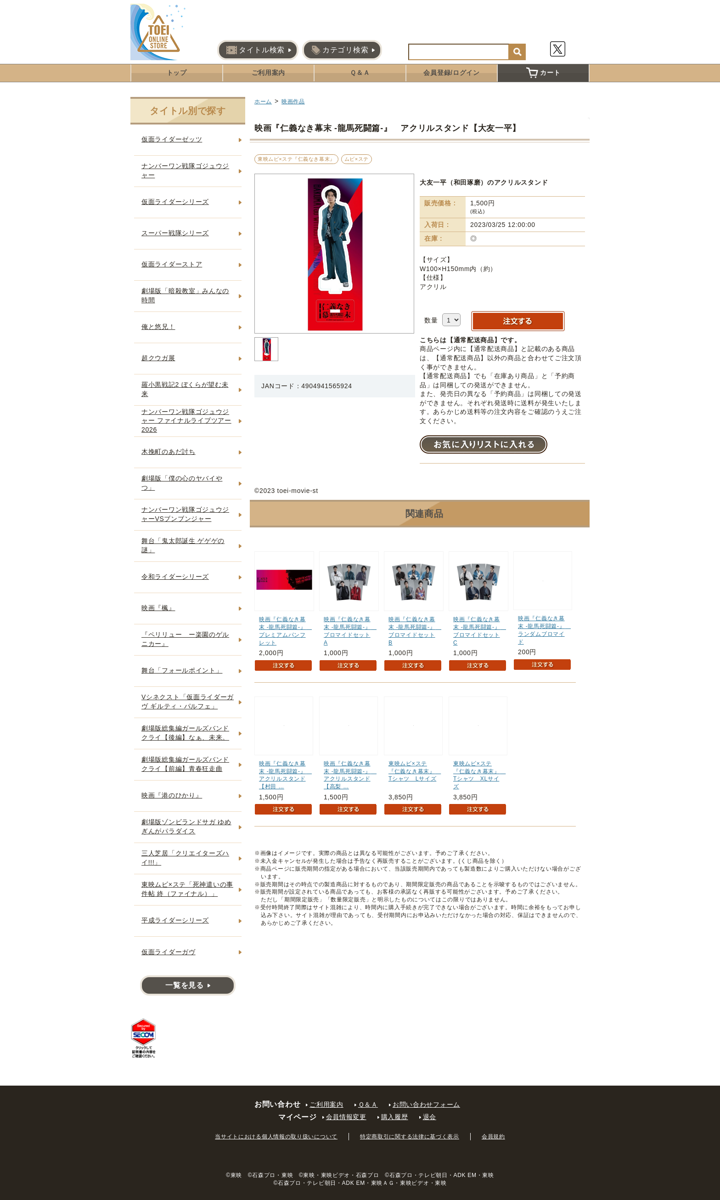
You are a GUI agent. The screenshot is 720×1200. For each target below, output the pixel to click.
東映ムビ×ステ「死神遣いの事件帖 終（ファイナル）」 (187, 889)
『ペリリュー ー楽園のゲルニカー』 (185, 639)
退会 (429, 1117)
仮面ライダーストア (171, 264)
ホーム (263, 101)
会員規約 (493, 1136)
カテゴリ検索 (339, 50)
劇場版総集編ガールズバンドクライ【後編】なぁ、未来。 (185, 733)
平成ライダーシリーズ (175, 920)
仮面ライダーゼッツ (171, 139)
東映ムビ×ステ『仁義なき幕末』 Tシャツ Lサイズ (414, 771)
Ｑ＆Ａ (360, 72)
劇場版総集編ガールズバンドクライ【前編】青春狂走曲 (185, 764)
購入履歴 (394, 1117)
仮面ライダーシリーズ (175, 201)
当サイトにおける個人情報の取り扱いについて (276, 1136)
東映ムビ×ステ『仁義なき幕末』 (296, 159)
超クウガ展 (158, 358)
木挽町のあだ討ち (168, 451)
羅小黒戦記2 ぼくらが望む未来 (184, 389)
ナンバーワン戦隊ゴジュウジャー (185, 170)
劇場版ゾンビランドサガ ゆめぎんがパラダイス (186, 826)
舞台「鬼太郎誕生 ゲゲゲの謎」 (183, 545)
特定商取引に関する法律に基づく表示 (409, 1136)
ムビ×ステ (356, 159)
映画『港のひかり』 (171, 795)
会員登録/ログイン (451, 72)
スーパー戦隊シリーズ (175, 233)
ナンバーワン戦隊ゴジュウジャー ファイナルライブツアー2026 (186, 420)
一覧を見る (184, 985)
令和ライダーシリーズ (175, 576)
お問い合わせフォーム (426, 1104)
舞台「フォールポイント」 (181, 670)
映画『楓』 (158, 607)
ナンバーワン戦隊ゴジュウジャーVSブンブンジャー (185, 514)
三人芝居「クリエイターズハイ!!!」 (185, 857)
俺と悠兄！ (158, 326)
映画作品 (293, 101)
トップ (177, 72)
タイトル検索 (255, 50)
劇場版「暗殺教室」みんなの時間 (185, 295)
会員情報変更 (346, 1117)
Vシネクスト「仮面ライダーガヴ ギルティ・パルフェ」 (187, 701)
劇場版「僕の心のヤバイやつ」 (181, 483)
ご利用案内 (269, 72)
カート (543, 72)
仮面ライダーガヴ (168, 952)
